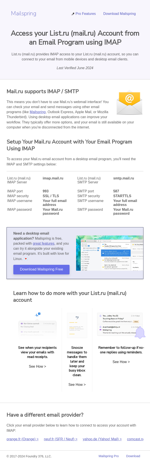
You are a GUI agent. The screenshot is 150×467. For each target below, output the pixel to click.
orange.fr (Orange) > (22, 439)
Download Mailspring (119, 14)
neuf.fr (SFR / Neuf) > (60, 439)
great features (43, 243)
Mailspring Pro (109, 456)
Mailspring (23, 13)
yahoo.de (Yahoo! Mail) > (102, 439)
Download (133, 456)
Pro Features (83, 14)
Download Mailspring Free (41, 269)
